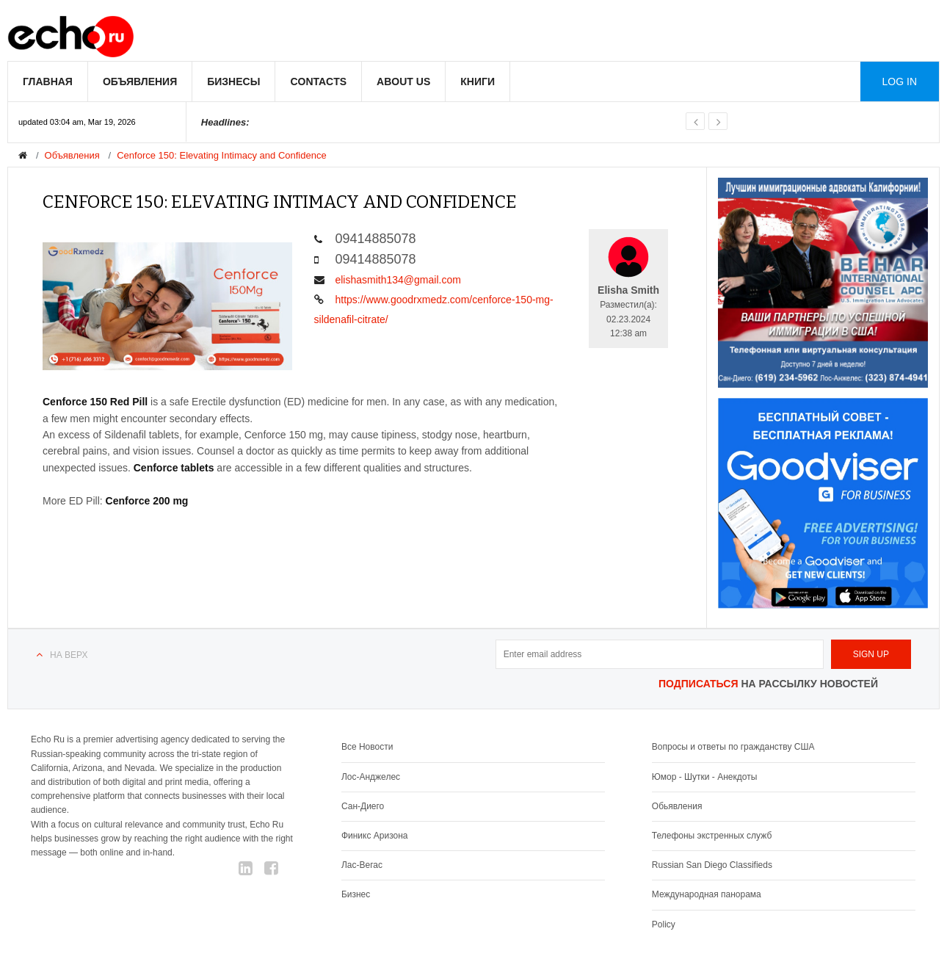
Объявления (140, 81)
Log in (899, 81)
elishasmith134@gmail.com (387, 280)
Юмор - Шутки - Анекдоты (704, 777)
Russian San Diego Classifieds (712, 865)
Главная (48, 81)
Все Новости (367, 747)
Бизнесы (233, 81)
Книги (477, 81)
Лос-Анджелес (370, 777)
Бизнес (355, 894)
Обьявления (677, 806)
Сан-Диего (362, 806)
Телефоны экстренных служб (712, 835)
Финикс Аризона (374, 835)
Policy (663, 924)
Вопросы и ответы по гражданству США (733, 747)
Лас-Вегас (361, 865)
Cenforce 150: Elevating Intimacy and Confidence (221, 155)
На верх (68, 655)
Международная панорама (706, 894)
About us (403, 81)
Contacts (318, 81)
